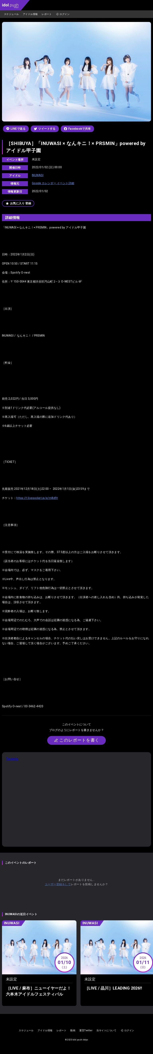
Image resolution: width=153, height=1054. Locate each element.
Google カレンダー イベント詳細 (53, 183)
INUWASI (37, 175)
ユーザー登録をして (58, 884)
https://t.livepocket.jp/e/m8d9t (37, 498)
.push (10, 5)
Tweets (12, 759)
